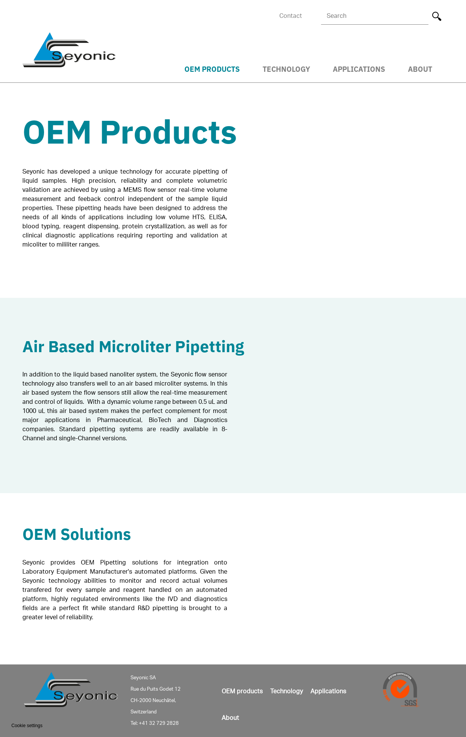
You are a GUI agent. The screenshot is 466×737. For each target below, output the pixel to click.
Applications (359, 68)
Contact (290, 16)
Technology (286, 68)
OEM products (242, 691)
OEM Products (212, 68)
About (420, 68)
